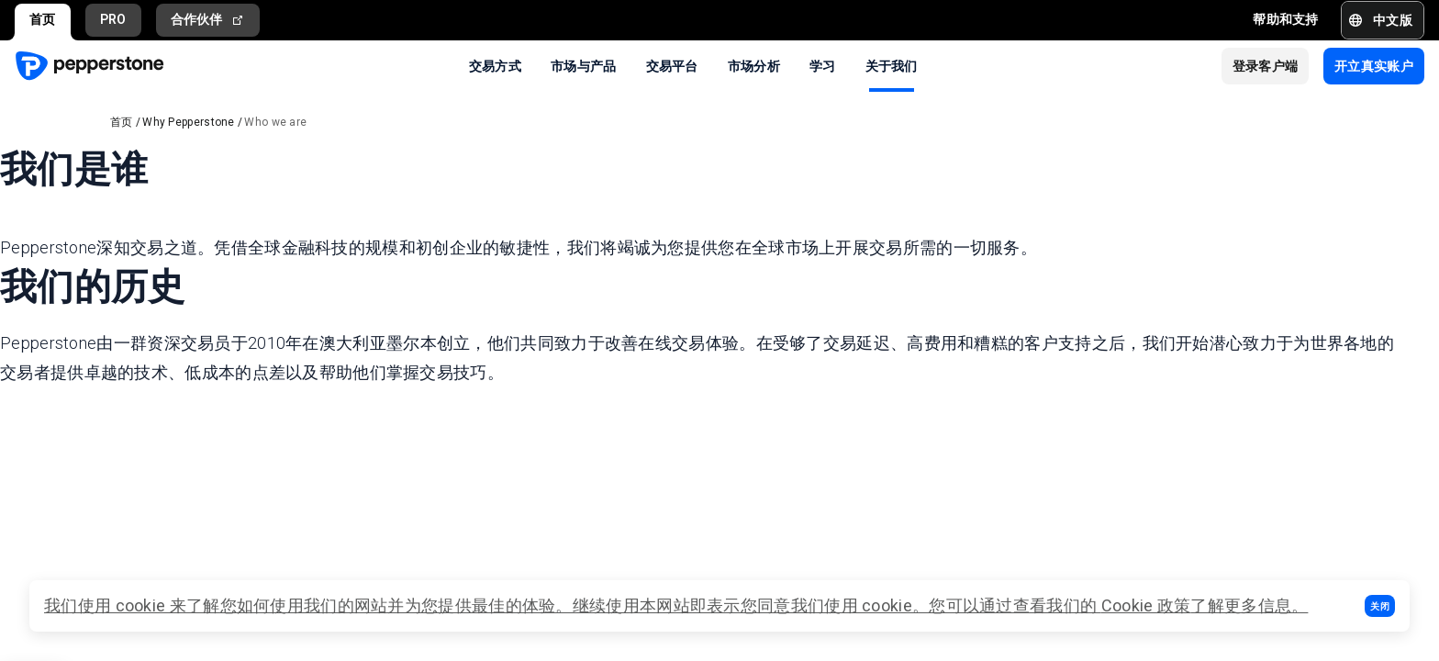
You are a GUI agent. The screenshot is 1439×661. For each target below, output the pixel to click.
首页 (42, 19)
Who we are (275, 122)
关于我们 (891, 65)
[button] (1380, 606)
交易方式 (495, 65)
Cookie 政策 (1146, 605)
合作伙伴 (208, 20)
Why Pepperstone (188, 122)
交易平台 (672, 65)
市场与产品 (584, 65)
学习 (822, 65)
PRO (113, 19)
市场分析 (754, 65)
